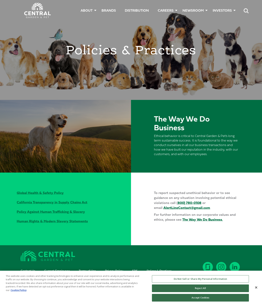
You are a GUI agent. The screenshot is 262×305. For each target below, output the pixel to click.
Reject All (200, 290)
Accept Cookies (200, 299)
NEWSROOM (193, 10)
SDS (135, 270)
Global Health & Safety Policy (40, 192)
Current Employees (57, 270)
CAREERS (166, 10)
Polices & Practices (159, 270)
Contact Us (28, 270)
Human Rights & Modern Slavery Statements (52, 220)
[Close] (256, 290)
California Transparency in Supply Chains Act (52, 202)
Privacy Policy (114, 270)
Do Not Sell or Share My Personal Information (200, 281)
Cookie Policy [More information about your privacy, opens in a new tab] (19, 292)
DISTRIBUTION (137, 10)
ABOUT (87, 10)
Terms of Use (87, 270)
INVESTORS (222, 10)
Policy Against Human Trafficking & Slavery (51, 211)
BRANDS (109, 10)
